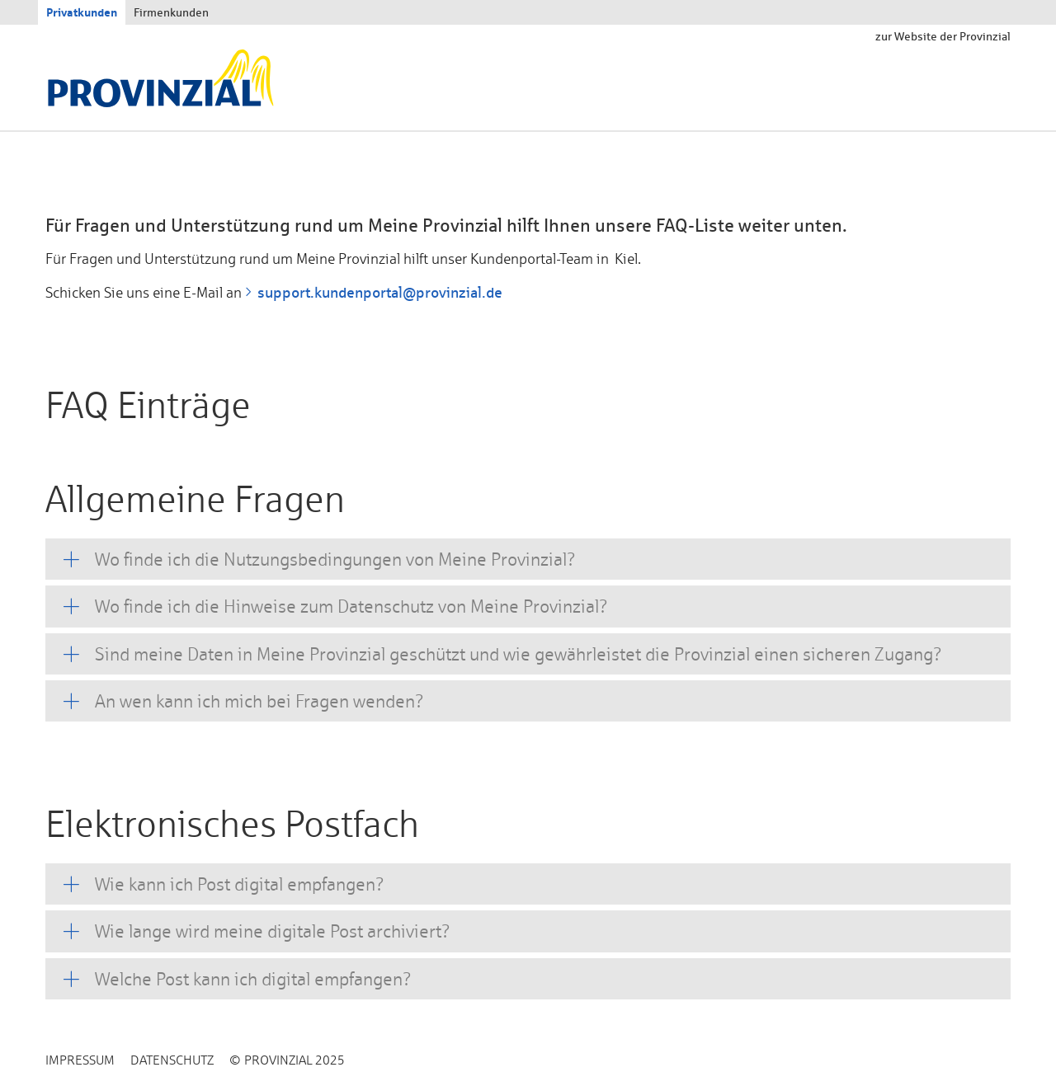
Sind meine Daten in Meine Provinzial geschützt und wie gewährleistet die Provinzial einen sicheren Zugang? (518, 654)
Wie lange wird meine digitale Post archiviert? (272, 931)
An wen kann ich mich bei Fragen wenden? (259, 701)
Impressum (80, 1060)
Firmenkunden (171, 12)
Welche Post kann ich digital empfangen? (253, 979)
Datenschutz (172, 1060)
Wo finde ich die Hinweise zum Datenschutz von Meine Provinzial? (351, 606)
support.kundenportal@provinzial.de (379, 292)
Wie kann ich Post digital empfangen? (239, 884)
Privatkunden (81, 12)
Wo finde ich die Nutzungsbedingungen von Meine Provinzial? (335, 559)
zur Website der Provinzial (943, 36)
